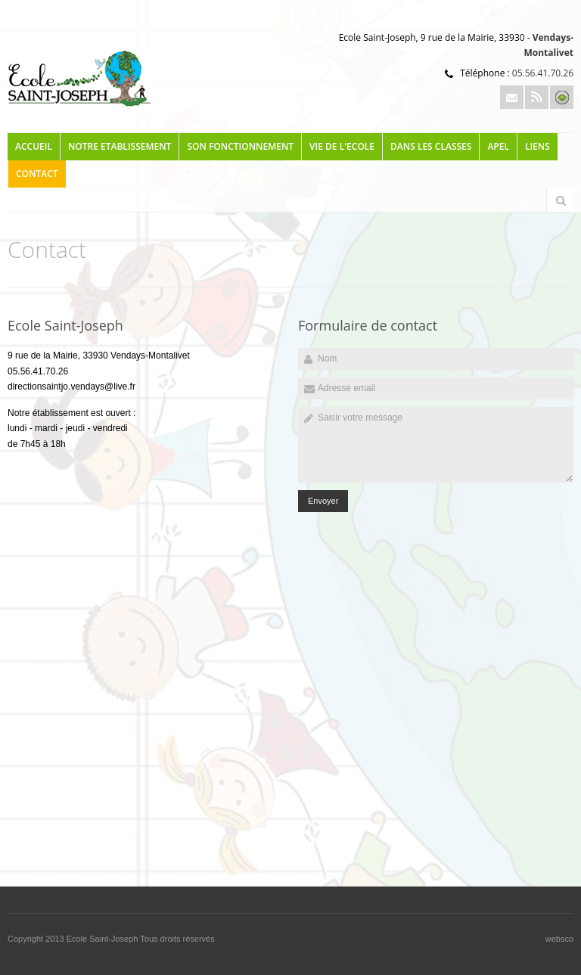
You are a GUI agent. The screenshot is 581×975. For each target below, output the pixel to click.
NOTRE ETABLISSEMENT (119, 146)
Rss (536, 97)
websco (559, 938)
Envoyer (323, 500)
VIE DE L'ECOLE (341, 146)
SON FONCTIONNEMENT (240, 146)
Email (512, 97)
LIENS (537, 146)
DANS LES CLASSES (430, 146)
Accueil (33, 146)
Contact (37, 173)
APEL (498, 146)
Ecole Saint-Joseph (104, 938)
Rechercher (560, 200)
